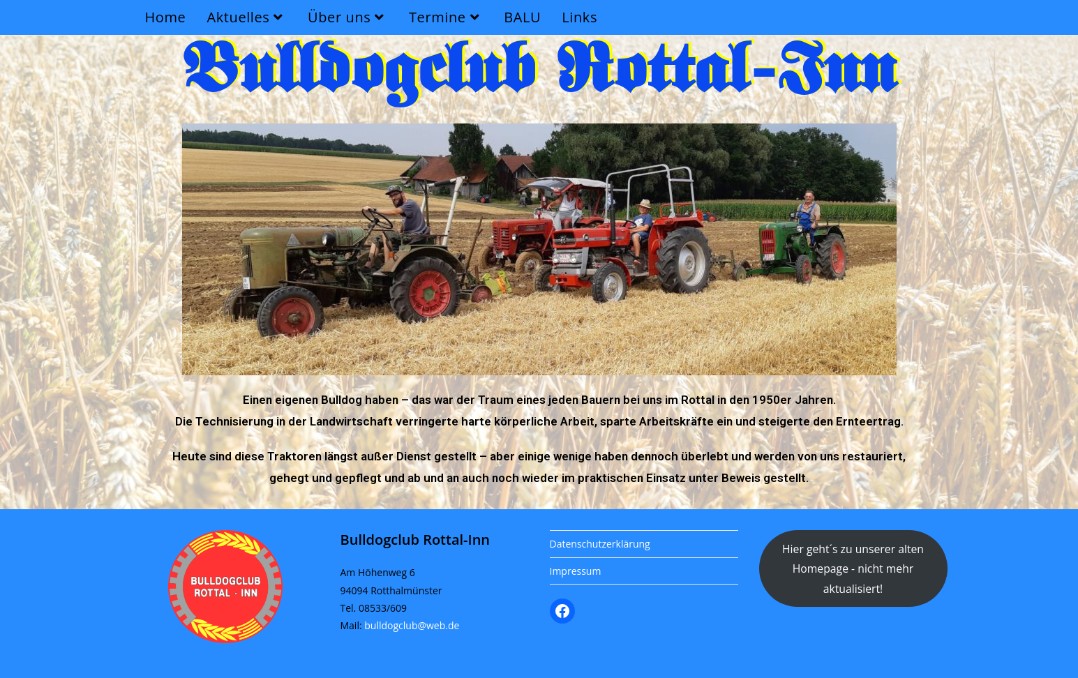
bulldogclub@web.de (411, 625)
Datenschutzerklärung (600, 543)
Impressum (575, 571)
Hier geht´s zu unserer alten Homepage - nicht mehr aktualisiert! (853, 568)
